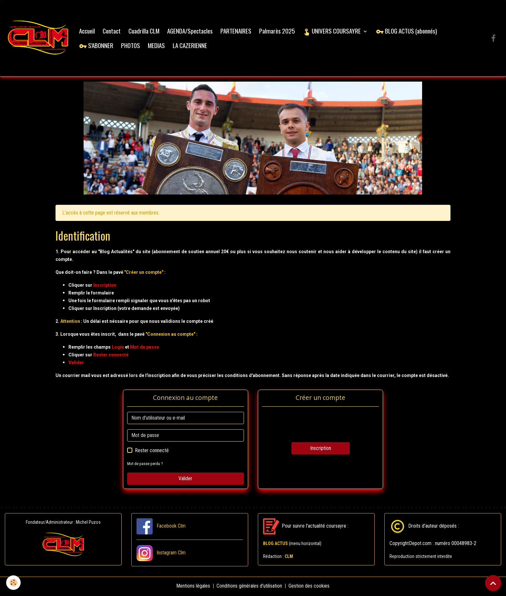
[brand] (38, 38)
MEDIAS (157, 45)
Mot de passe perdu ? (145, 464)
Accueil (88, 31)
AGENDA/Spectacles (191, 31)
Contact (113, 31)
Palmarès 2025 (278, 31)
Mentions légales (193, 587)
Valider (185, 479)
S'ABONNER (97, 45)
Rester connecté (152, 451)
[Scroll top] (493, 583)
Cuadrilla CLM (144, 31)
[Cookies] (13, 582)
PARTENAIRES (236, 31)
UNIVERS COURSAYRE (333, 31)
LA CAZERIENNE (191, 45)
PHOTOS (131, 45)
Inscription (320, 449)
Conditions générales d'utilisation (249, 587)
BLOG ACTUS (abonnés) (407, 31)
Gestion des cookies (309, 587)
